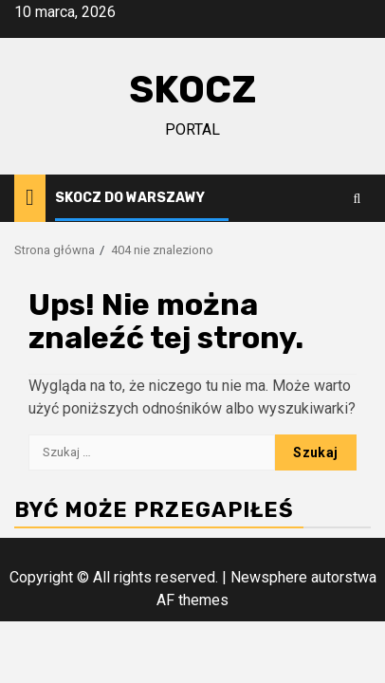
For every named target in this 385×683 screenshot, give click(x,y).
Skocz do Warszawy (130, 198)
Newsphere (268, 577)
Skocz (192, 89)
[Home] (30, 197)
